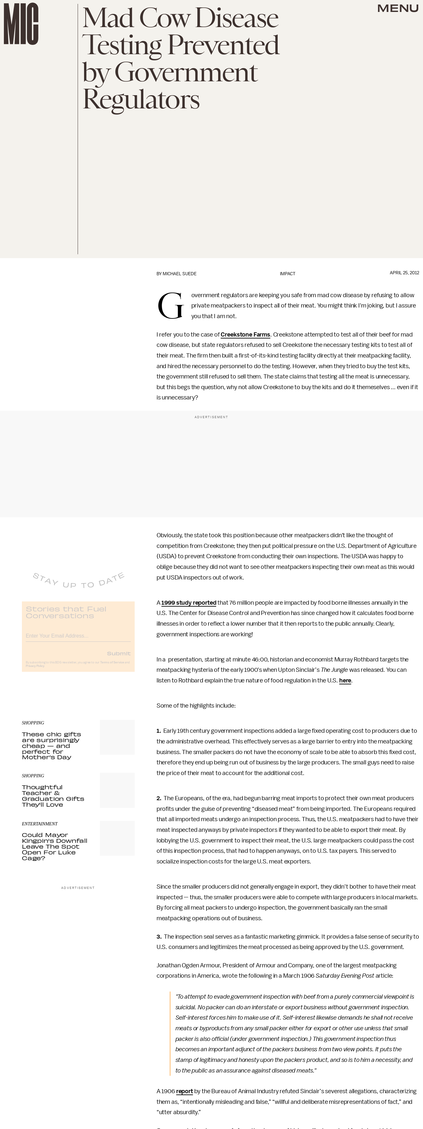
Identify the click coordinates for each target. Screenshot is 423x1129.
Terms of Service (112, 667)
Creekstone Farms (245, 334)
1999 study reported (188, 603)
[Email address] (78, 640)
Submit (119, 658)
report (184, 1091)
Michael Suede (180, 273)
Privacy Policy (35, 670)
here (345, 680)
